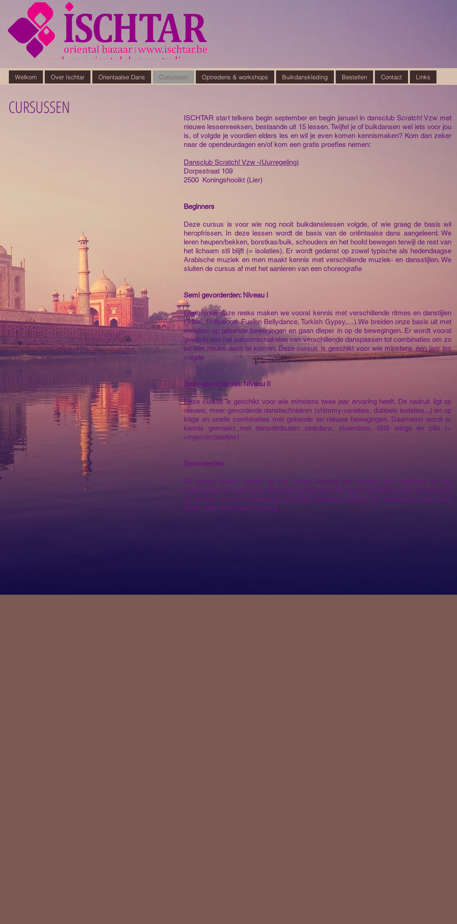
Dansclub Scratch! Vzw (219, 162)
